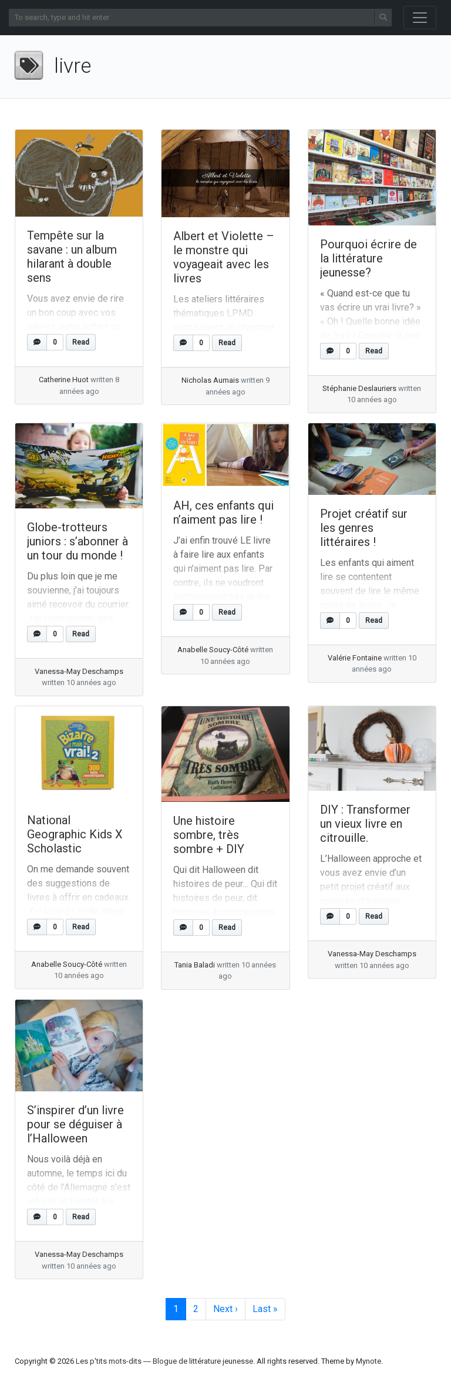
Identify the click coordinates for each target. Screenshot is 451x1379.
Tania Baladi (194, 964)
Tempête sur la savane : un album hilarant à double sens (72, 256)
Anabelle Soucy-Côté (212, 649)
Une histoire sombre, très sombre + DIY (208, 835)
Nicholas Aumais (210, 380)
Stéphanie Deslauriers (359, 388)
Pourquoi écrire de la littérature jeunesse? (368, 258)
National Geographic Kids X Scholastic (75, 834)
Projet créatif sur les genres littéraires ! (364, 528)
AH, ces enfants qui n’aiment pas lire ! (223, 512)
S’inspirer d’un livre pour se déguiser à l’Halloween (75, 1124)
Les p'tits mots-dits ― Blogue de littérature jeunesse (164, 1361)
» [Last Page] (265, 1309)
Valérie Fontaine (355, 657)
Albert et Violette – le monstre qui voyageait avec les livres (223, 257)
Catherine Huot (64, 379)
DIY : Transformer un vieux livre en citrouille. (365, 824)
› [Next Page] (225, 1309)
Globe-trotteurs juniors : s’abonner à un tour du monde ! (77, 541)
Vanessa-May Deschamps (79, 671)
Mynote (368, 1361)
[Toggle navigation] (419, 17)
